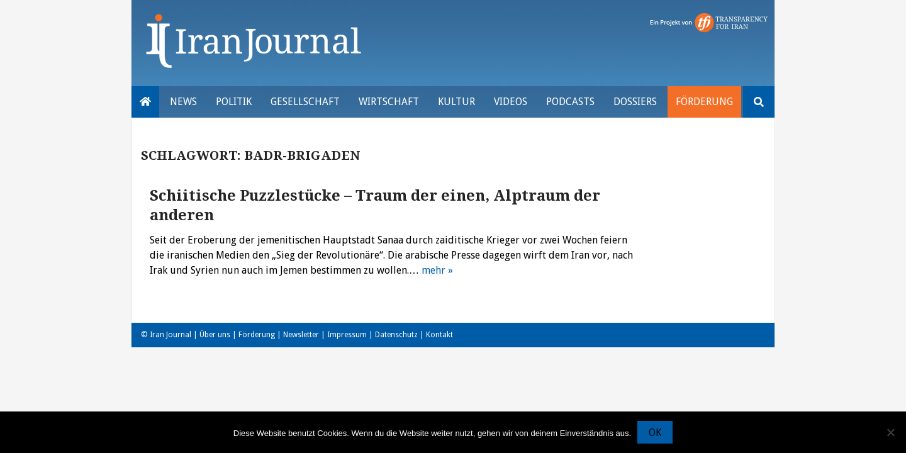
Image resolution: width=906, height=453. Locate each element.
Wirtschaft (389, 102)
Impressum (347, 334)
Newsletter (301, 334)
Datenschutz (396, 334)
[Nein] (890, 432)
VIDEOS (510, 102)
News (183, 102)
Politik (234, 102)
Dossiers (635, 102)
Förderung (704, 102)
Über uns (214, 334)
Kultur (456, 102)
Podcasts (570, 102)
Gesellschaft (305, 102)
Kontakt (439, 334)
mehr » (437, 270)
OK (655, 433)
